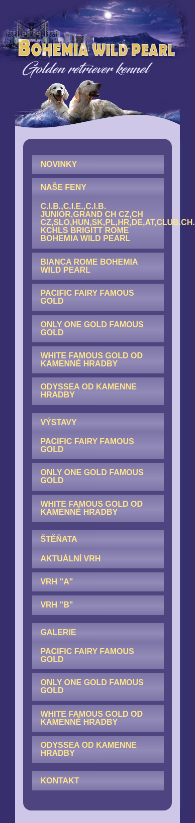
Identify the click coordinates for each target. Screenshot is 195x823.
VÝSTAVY (58, 422)
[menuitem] (98, 164)
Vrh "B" (56, 604)
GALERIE (58, 632)
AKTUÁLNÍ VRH (70, 558)
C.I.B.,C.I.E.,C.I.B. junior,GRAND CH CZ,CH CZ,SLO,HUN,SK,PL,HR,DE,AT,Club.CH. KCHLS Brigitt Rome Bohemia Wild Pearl (102, 222)
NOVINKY (58, 164)
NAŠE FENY (63, 187)
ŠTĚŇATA (58, 539)
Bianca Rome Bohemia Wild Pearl (89, 266)
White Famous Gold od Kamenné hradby (91, 359)
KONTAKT (59, 780)
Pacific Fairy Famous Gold (87, 297)
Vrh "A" (56, 581)
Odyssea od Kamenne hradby (88, 390)
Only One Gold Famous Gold (91, 328)
